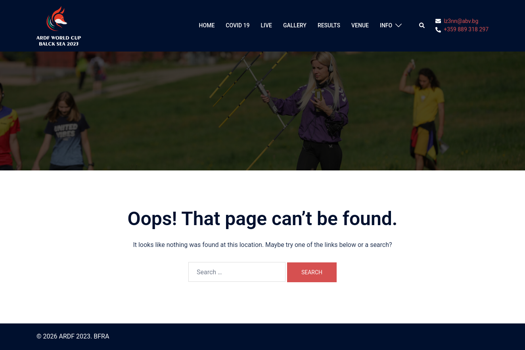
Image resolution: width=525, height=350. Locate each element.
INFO (386, 25)
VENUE (360, 25)
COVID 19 (237, 25)
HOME (207, 25)
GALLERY (295, 25)
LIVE (266, 25)
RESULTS (329, 25)
